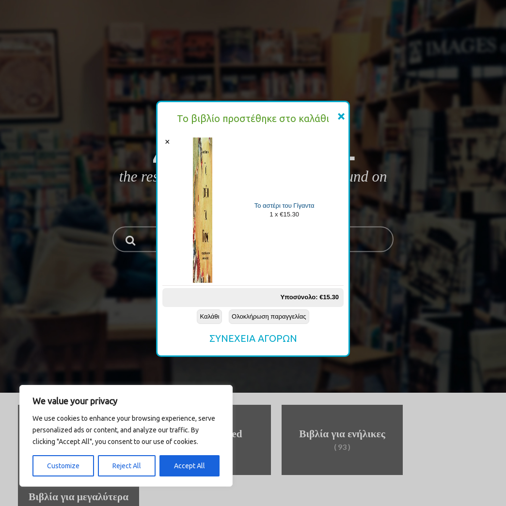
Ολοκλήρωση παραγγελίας (269, 316)
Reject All (126, 466)
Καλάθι (209, 316)
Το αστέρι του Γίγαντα (284, 205)
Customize (63, 466)
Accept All (189, 466)
